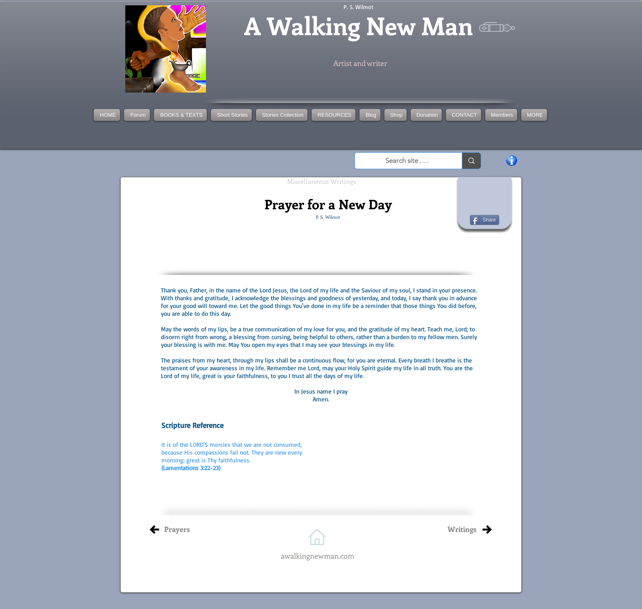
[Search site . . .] (406, 161)
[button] (282, 115)
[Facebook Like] (484, 192)
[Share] (484, 220)
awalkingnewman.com (317, 556)
